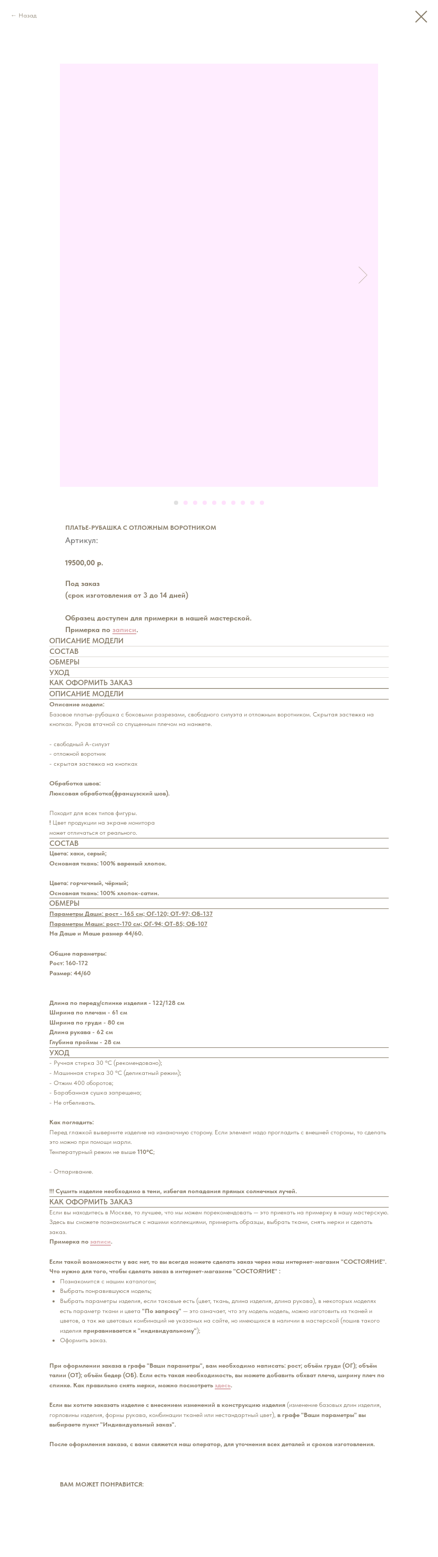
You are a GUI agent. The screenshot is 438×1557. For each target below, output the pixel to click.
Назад (28, 15)
